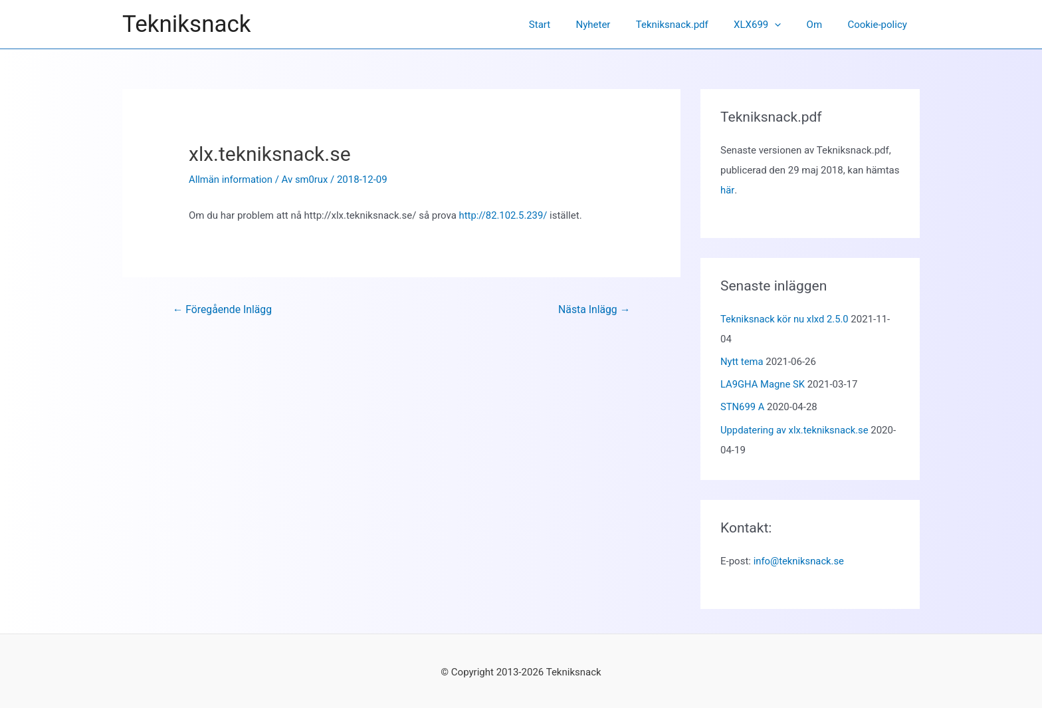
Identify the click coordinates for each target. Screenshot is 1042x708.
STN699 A (742, 406)
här (727, 190)
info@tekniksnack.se (799, 559)
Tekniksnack (186, 24)
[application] (788, 24)
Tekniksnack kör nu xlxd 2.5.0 (785, 318)
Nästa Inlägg (593, 308)
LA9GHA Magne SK (763, 383)
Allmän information (231, 179)
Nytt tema (742, 361)
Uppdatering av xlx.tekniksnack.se (795, 428)
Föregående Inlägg (223, 308)
